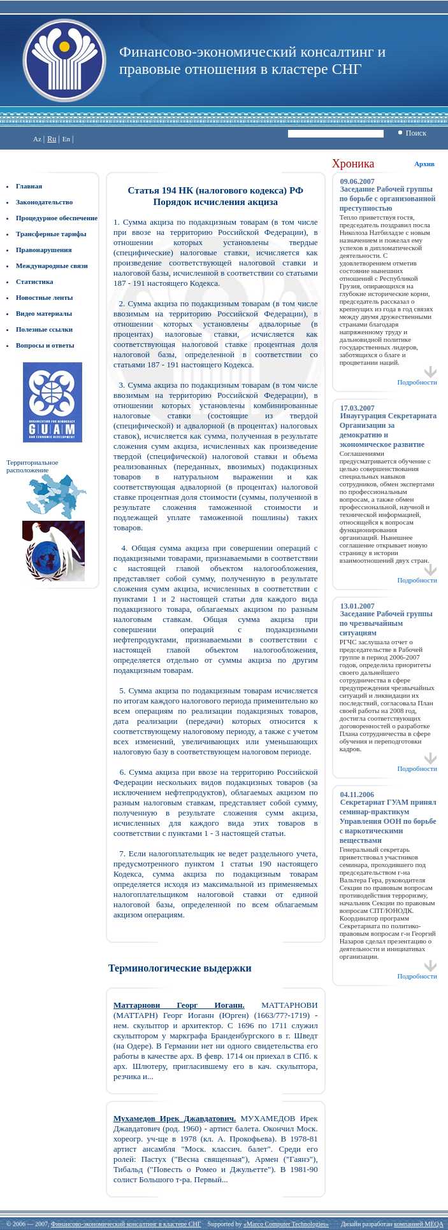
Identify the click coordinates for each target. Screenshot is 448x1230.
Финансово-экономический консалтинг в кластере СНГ (126, 1223)
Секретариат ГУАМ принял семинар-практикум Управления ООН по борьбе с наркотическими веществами (388, 821)
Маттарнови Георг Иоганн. (179, 1005)
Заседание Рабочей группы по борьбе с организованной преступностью (388, 199)
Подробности (417, 379)
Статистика (35, 281)
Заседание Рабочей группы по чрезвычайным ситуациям (386, 623)
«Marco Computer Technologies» (286, 1223)
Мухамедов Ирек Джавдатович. (174, 1118)
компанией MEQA (418, 1223)
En (66, 139)
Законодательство (44, 202)
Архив (424, 163)
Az (37, 139)
